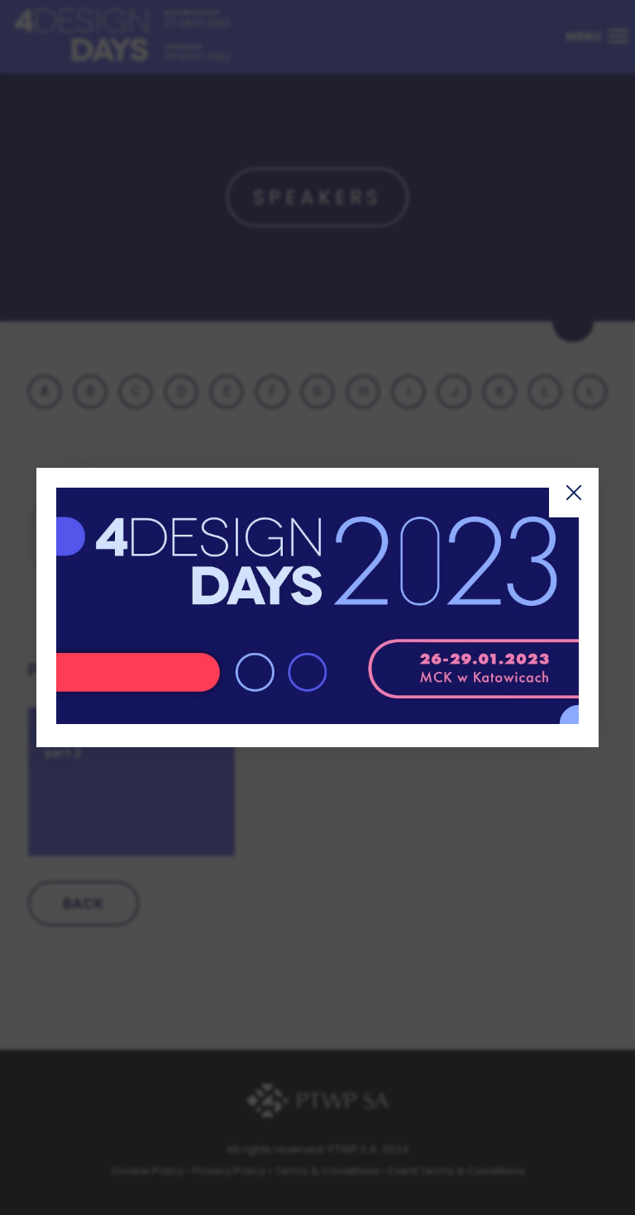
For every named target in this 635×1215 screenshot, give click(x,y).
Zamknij (574, 492)
